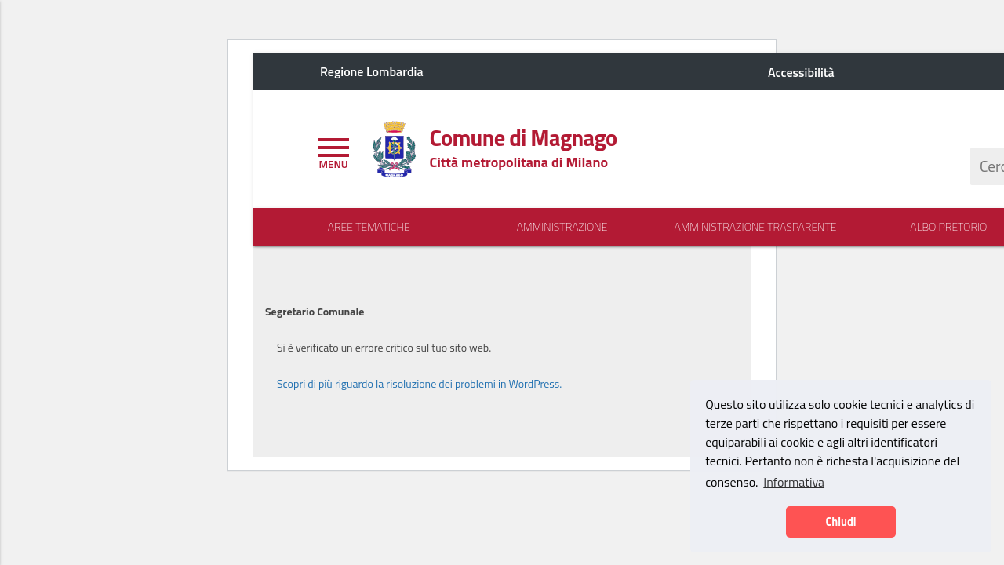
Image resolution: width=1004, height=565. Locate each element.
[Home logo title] (523, 138)
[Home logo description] (518, 162)
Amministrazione (562, 227)
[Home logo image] (393, 147)
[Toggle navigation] (333, 151)
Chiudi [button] (840, 521)
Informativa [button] (793, 481)
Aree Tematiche (369, 227)
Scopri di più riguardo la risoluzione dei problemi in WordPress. (419, 383)
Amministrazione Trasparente (755, 227)
